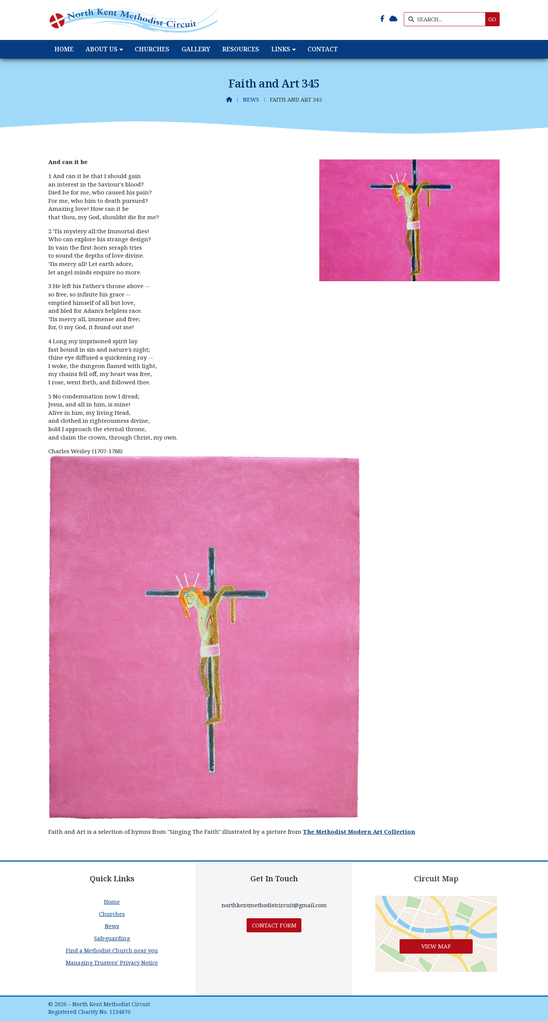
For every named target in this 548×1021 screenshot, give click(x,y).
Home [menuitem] (63, 49)
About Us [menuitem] (102, 49)
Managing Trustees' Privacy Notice (112, 962)
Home (112, 901)
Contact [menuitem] (322, 49)
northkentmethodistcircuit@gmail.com (274, 905)
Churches (112, 913)
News (251, 99)
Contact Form (274, 925)
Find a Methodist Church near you (112, 950)
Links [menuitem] (280, 49)
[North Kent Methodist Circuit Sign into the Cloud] (393, 18)
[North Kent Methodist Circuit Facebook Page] (382, 18)
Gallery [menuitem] (196, 49)
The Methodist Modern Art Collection (359, 831)
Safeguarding (112, 938)
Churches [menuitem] (152, 49)
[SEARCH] (446, 19)
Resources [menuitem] (240, 49)
